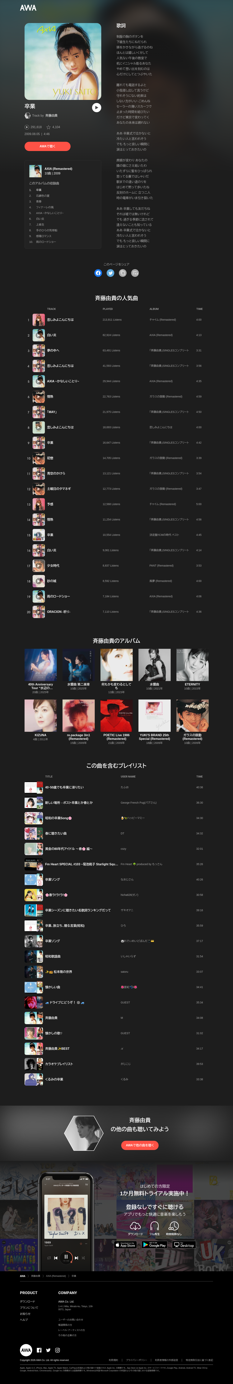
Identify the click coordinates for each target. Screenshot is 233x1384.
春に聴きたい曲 (56, 833)
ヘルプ (24, 1319)
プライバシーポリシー (136, 1360)
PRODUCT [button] (28, 1292)
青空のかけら (56, 473)
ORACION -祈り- (58, 611)
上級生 (40, 224)
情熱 (50, 396)
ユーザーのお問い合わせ (70, 1319)
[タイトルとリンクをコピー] (123, 273)
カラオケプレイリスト (59, 1064)
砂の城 (51, 581)
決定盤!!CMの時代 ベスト (164, 534)
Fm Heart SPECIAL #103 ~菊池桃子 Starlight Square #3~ (85, 864)
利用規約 (113, 1360)
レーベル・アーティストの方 (71, 1330)
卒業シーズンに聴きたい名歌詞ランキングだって (78, 910)
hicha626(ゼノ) (129, 894)
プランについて (29, 1307)
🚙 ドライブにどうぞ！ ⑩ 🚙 (65, 1002)
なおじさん (127, 879)
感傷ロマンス (44, 236)
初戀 (50, 458)
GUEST (125, 1002)
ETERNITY (192, 684)
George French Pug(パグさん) (139, 802)
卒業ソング (52, 879)
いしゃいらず (128, 956)
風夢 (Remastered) (161, 580)
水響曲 (154, 684)
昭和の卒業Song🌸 (58, 818)
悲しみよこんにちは (60, 319)
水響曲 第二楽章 (78, 684)
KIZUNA (40, 735)
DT (122, 833)
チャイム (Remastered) (163, 319)
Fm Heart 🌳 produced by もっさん (141, 864)
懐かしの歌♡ (53, 1033)
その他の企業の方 (67, 1335)
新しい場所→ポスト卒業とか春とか (69, 802)
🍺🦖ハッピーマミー (133, 818)
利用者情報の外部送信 (166, 1360)
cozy (123, 848)
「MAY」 (52, 412)
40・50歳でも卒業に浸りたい (64, 787)
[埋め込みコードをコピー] (135, 273)
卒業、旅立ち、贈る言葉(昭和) (65, 925)
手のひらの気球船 (47, 230)
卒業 (50, 442)
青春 (39, 201)
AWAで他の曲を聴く (140, 1145)
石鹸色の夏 (43, 195)
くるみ (124, 1079)
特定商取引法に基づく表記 (199, 1360)
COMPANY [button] (67, 1292)
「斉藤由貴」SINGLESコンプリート (169, 350)
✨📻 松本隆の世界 (58, 971)
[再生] (96, 107)
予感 (50, 504)
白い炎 (40, 218)
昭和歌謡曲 (53, 956)
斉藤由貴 (51, 115)
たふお (125, 787)
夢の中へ (53, 350)
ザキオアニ (127, 910)
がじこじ (126, 1063)
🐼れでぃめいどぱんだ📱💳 (137, 941)
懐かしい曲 (52, 987)
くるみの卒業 (54, 1079)
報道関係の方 (65, 1325)
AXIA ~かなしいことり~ (50, 213)
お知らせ (25, 1313)
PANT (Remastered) (162, 565)
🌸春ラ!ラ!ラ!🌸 (56, 895)
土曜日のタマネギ (59, 488)
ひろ (123, 925)
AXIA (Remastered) (58, 168)
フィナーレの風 (45, 207)
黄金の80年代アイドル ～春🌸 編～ (69, 848)
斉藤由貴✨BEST (57, 1048)
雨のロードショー (46, 241)
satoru (124, 971)
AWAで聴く (47, 146)
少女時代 (53, 565)
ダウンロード (27, 1301)
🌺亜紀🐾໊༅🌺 (129, 987)
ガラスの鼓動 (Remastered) (166, 396)
